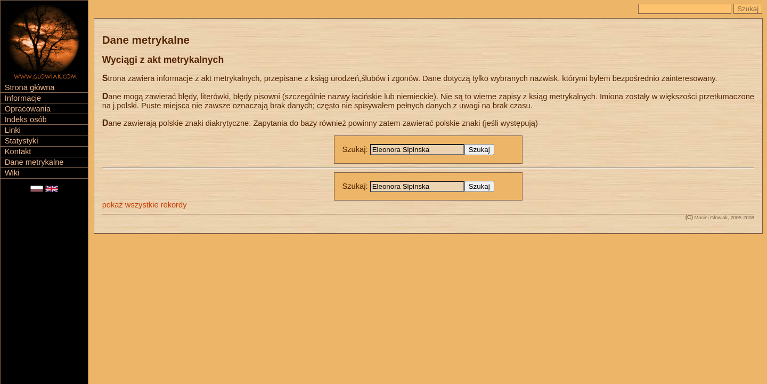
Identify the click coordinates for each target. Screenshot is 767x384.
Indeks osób (26, 119)
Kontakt (18, 151)
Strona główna (30, 87)
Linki (13, 130)
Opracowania (28, 109)
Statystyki (21, 141)
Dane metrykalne (34, 162)
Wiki (12, 173)
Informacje (23, 98)
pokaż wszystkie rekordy (144, 205)
